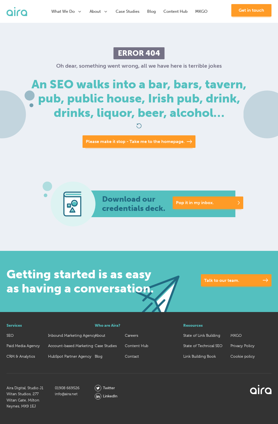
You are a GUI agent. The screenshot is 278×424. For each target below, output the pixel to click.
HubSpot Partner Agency (69, 356)
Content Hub (175, 11)
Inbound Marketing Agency (72, 335)
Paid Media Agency (23, 346)
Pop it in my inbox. (195, 202)
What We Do (66, 11)
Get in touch (251, 10)
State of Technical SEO (202, 346)
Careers (131, 335)
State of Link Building (201, 335)
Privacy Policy (242, 346)
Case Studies (128, 11)
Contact (132, 356)
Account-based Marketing (70, 346)
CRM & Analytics (21, 356)
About (99, 11)
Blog (151, 11)
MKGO (201, 11)
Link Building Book (199, 356)
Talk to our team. (221, 280)
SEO (10, 335)
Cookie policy (242, 356)
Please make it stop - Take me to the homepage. (135, 141)
